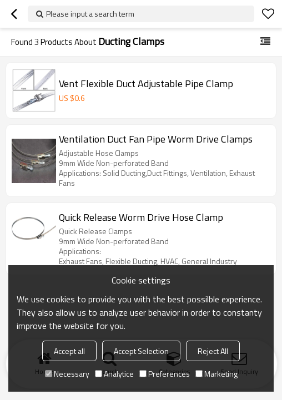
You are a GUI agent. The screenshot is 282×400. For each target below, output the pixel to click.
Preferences (164, 373)
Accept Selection (141, 351)
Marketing (216, 373)
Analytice (114, 373)
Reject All (213, 351)
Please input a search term (90, 13)
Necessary (67, 373)
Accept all (69, 351)
